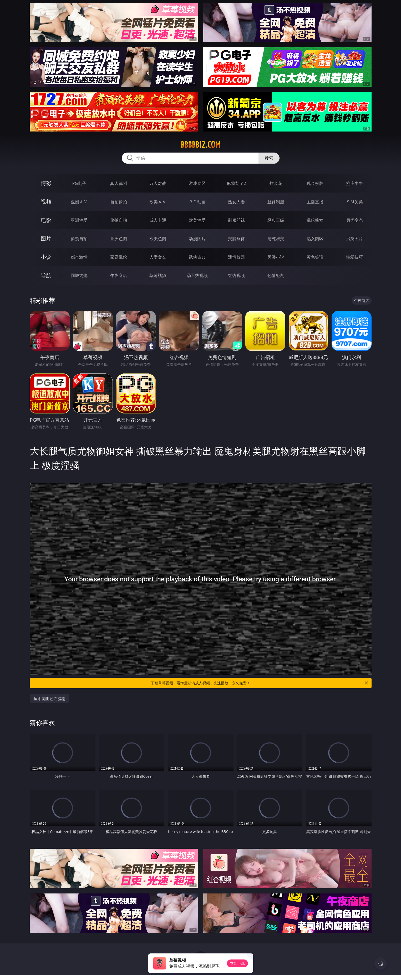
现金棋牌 (315, 183)
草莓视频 (157, 275)
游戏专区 (197, 183)
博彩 (46, 183)
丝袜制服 (275, 202)
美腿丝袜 (236, 238)
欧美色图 (157, 238)
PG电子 (79, 183)
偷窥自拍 (79, 238)
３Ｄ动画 (197, 202)
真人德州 (118, 183)
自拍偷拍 (118, 202)
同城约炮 (79, 275)
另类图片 (354, 238)
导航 (46, 275)
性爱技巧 (354, 257)
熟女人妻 (236, 202)
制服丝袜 (236, 220)
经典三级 (275, 220)
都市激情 (79, 257)
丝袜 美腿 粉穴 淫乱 (49, 698)
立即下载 (237, 963)
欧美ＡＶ (157, 202)
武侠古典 (197, 257)
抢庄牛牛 (354, 183)
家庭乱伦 (118, 257)
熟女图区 (315, 238)
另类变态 (354, 220)
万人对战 (157, 183)
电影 (46, 220)
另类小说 (275, 257)
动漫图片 (197, 238)
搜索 (269, 158)
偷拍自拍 (118, 220)
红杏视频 (236, 275)
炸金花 (276, 183)
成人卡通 (157, 220)
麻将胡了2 (236, 183)
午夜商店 (118, 275)
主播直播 (315, 202)
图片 (46, 238)
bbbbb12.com (200, 144)
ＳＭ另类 (354, 202)
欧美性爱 (197, 220)
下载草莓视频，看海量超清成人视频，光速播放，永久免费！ (260, 683)
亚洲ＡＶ (79, 202)
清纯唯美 (275, 238)
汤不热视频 (197, 275)
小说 (46, 256)
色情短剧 (275, 275)
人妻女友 (157, 257)
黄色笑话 (315, 257)
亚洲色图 (118, 238)
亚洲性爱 (79, 220)
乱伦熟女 (315, 220)
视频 (46, 201)
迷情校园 (236, 257)
